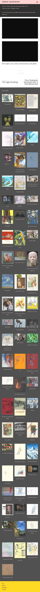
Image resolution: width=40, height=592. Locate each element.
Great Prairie (7, 290)
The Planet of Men (32, 474)
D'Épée (32, 144)
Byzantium (32, 439)
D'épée (7, 189)
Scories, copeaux (20, 147)
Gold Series (20, 560)
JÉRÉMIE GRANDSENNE (11, 2)
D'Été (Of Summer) (32, 329)
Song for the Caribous (20, 513)
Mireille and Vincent (32, 226)
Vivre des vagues (32, 123)
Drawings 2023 (32, 110)
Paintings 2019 (7, 104)
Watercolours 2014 (20, 478)
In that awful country (20, 417)
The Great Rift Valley (19, 109)
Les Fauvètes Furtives (20, 219)
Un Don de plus (20, 342)
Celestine (20, 206)
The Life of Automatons (7, 246)
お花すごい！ (7, 164)
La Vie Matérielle (20, 329)
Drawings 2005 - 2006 (7, 577)
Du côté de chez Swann (20, 123)
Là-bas (7, 206)
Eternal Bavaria (20, 538)
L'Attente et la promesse (32, 345)
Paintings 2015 (32, 388)
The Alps (32, 410)
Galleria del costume (20, 291)
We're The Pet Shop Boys (32, 204)
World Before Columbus (20, 461)
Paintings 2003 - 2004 (7, 559)
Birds (20, 247)
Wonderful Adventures (32, 497)
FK (20, 371)
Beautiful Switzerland (32, 461)
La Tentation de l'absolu (7, 453)
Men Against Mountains (20, 394)
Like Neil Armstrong (7, 127)
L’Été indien (7, 226)
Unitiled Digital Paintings (7, 148)
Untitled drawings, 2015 (32, 517)
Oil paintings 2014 (8, 369)
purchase (4, 587)
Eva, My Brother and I (32, 292)
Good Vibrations (32, 169)
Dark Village (7, 483)
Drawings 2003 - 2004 (32, 557)
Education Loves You (32, 311)
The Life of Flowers (8, 530)
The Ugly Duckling (20, 191)
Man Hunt (7, 517)
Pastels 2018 (7, 327)
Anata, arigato (32, 240)
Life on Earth (7, 439)
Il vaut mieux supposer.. (20, 262)
